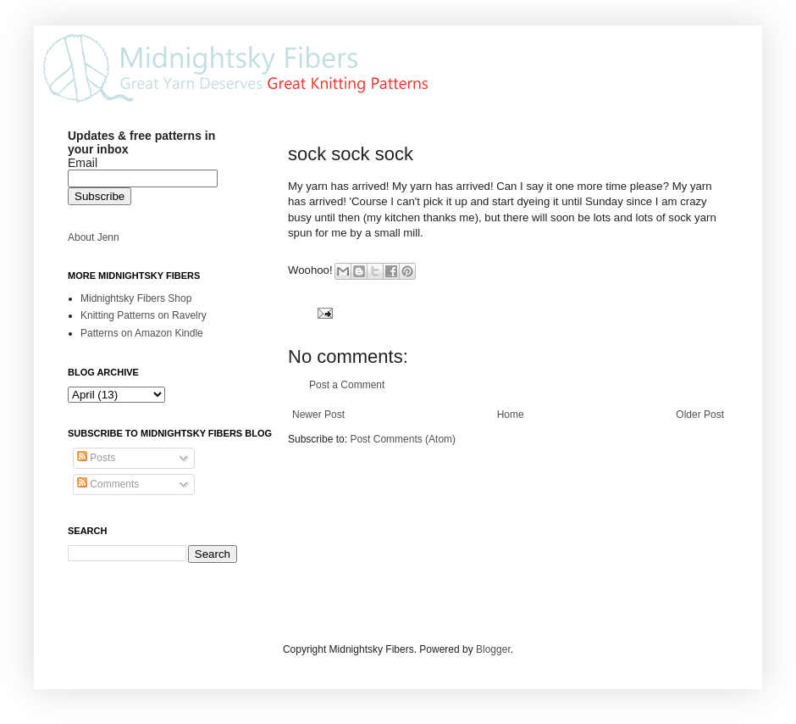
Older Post (700, 414)
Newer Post (318, 414)
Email (82, 163)
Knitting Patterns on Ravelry (143, 315)
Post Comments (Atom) (403, 439)
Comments (108, 484)
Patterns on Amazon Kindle (141, 333)
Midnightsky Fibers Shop (135, 298)
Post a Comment (346, 385)
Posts (96, 458)
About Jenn (93, 237)
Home (510, 414)
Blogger (493, 649)
